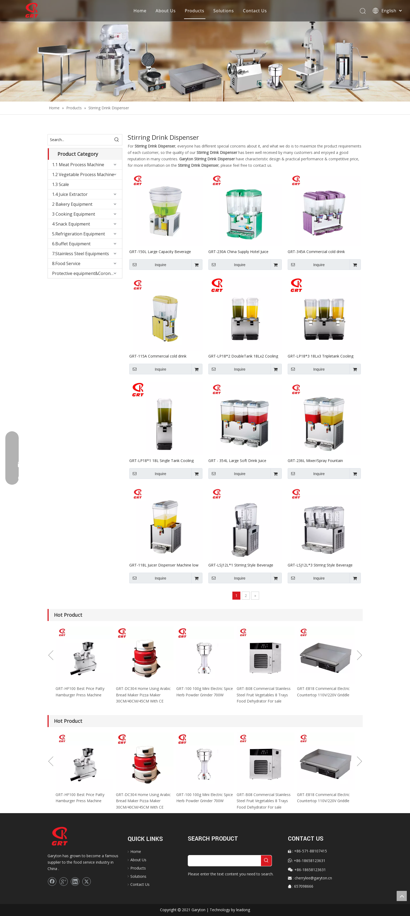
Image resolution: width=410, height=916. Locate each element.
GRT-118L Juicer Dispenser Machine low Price (163, 564)
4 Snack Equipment (71, 224)
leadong (243, 909)
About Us (165, 11)
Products (194, 11)
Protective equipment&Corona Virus (87, 273)
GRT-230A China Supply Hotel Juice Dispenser (238, 251)
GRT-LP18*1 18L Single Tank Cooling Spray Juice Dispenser (161, 460)
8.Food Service (66, 263)
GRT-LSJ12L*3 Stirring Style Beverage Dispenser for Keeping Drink (320, 564)
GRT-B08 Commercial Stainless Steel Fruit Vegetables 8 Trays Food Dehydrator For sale (264, 695)
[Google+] (63, 881)
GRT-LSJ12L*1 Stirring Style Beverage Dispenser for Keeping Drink (240, 564)
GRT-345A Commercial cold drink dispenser (316, 251)
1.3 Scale (60, 184)
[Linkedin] (75, 881)
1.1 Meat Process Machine (78, 165)
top (402, 896)
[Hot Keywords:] (116, 139)
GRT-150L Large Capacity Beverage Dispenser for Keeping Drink (160, 251)
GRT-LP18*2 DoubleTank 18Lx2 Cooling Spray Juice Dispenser (243, 356)
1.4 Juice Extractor (70, 194)
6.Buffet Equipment (71, 244)
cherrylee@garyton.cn (313, 877)
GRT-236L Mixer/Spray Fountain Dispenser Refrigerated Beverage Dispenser (316, 460)
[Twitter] (86, 881)
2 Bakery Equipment (72, 204)
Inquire (147, 264)
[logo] (65, 836)
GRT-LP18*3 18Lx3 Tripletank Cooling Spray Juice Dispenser (320, 356)
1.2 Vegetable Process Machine (83, 174)
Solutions (223, 11)
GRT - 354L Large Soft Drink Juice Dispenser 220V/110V (237, 460)
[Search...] (79, 139)
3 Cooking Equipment (73, 214)
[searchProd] (224, 860)
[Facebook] (52, 881)
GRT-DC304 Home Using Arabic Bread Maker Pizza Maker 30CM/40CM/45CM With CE (143, 695)
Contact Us (255, 11)
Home (140, 11)
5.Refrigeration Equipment (78, 234)
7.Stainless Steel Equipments (80, 254)
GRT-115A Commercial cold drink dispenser (157, 356)
